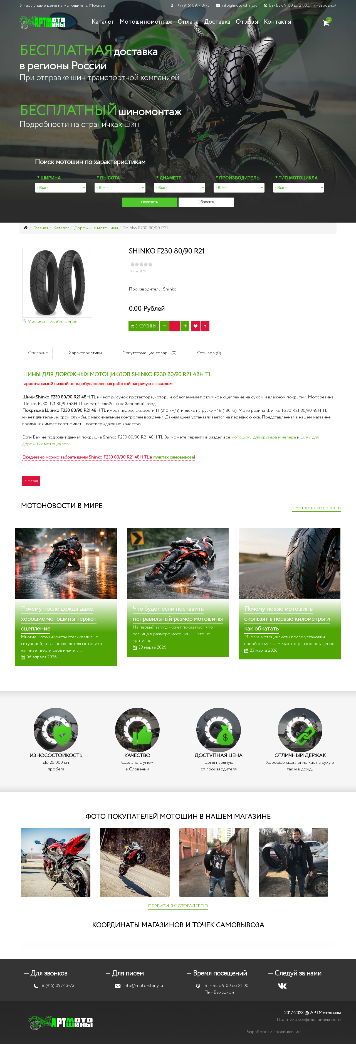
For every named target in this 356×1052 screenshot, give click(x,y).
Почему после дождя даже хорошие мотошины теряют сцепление (59, 619)
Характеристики (85, 353)
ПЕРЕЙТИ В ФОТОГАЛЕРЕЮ (178, 906)
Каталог (103, 22)
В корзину (144, 326)
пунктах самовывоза (173, 457)
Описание (38, 353)
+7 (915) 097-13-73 (193, 6)
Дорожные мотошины (96, 228)
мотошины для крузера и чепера (263, 437)
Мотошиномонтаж (146, 22)
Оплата (188, 22)
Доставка (217, 22)
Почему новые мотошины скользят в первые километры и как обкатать (287, 619)
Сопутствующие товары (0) (149, 353)
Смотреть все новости (316, 507)
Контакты (277, 22)
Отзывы (247, 22)
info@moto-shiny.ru (240, 6)
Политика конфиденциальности (309, 1019)
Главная (40, 228)
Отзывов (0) (209, 353)
